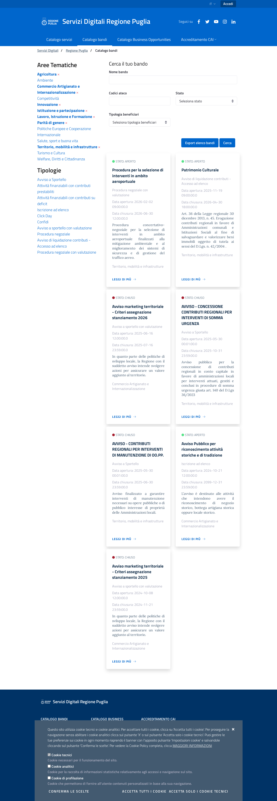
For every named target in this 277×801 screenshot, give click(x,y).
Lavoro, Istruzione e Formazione (64, 116)
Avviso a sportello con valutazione (64, 228)
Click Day (44, 216)
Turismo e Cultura (51, 153)
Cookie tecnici (62, 755)
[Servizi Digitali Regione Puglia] (98, 21)
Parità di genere (50, 122)
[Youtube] (214, 21)
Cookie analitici (63, 766)
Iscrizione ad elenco (53, 210)
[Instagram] (223, 21)
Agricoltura (47, 74)
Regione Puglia (77, 50)
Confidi (43, 222)
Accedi (228, 3)
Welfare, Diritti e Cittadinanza (61, 159)
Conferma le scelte (69, 791)
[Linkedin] (231, 21)
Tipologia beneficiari (124, 114)
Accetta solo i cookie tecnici (198, 791)
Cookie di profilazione (67, 778)
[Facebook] (197, 21)
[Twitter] (205, 21)
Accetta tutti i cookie (144, 791)
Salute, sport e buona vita (57, 141)
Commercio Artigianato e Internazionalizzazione (58, 89)
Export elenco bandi (200, 142)
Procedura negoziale (53, 234)
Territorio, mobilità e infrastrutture (67, 147)
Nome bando (118, 71)
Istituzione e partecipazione (60, 110)
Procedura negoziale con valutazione (66, 252)
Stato (180, 93)
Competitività (48, 98)
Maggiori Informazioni (192, 745)
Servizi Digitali (47, 50)
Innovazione (47, 104)
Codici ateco (118, 93)
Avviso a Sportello (51, 179)
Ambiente (45, 80)
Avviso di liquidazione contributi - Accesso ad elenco (64, 243)
